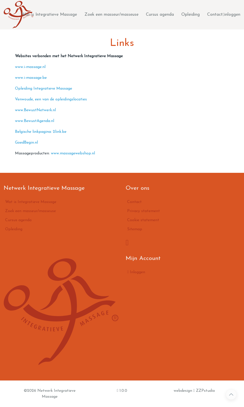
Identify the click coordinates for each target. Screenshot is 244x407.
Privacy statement (143, 211)
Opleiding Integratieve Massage (43, 89)
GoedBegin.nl (26, 143)
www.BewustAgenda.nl (34, 121)
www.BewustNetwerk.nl (35, 110)
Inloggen (136, 272)
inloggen (231, 15)
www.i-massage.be (31, 78)
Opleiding (190, 15)
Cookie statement (143, 220)
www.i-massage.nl (30, 67)
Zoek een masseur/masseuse (111, 15)
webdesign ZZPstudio (194, 390)
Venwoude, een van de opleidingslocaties (51, 99)
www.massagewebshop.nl (73, 153)
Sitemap (134, 229)
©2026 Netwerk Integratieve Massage (50, 394)
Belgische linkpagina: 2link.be (40, 132)
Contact (215, 15)
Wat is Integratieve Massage (49, 15)
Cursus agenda (160, 15)
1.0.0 (122, 390)
